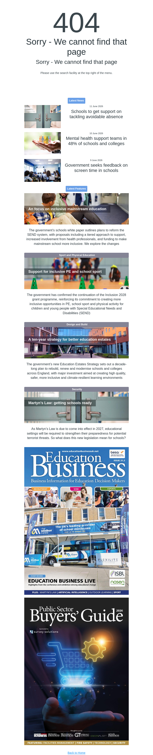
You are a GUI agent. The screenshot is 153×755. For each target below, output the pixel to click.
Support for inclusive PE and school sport (65, 272)
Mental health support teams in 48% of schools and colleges (96, 141)
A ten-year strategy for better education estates (69, 340)
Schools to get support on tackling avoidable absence (96, 114)
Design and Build (77, 324)
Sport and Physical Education (77, 255)
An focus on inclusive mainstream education (67, 209)
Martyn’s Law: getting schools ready (60, 403)
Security (77, 389)
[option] (76, 521)
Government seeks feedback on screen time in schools (96, 168)
